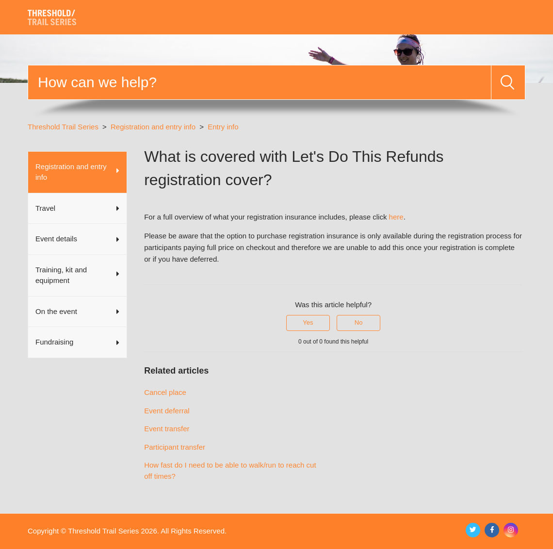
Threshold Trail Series (63, 127)
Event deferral (166, 411)
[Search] (259, 82)
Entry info (223, 127)
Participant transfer (174, 447)
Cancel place (165, 392)
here (396, 217)
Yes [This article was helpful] (308, 322)
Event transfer (166, 428)
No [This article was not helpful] (359, 322)
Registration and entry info (153, 127)
